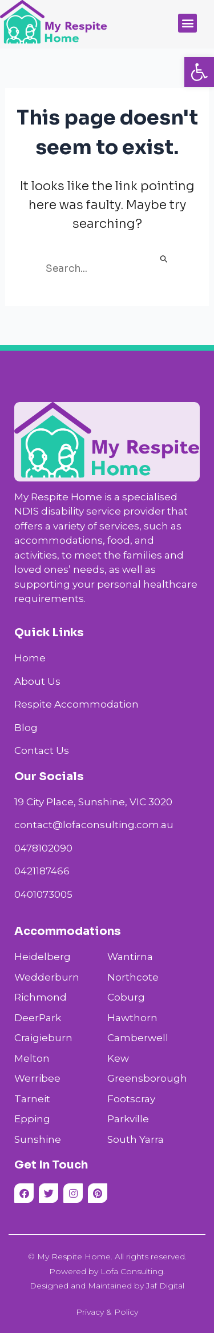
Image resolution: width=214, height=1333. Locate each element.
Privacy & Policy (107, 1312)
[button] (199, 72)
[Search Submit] (164, 260)
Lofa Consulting (131, 1271)
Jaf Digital (165, 1285)
